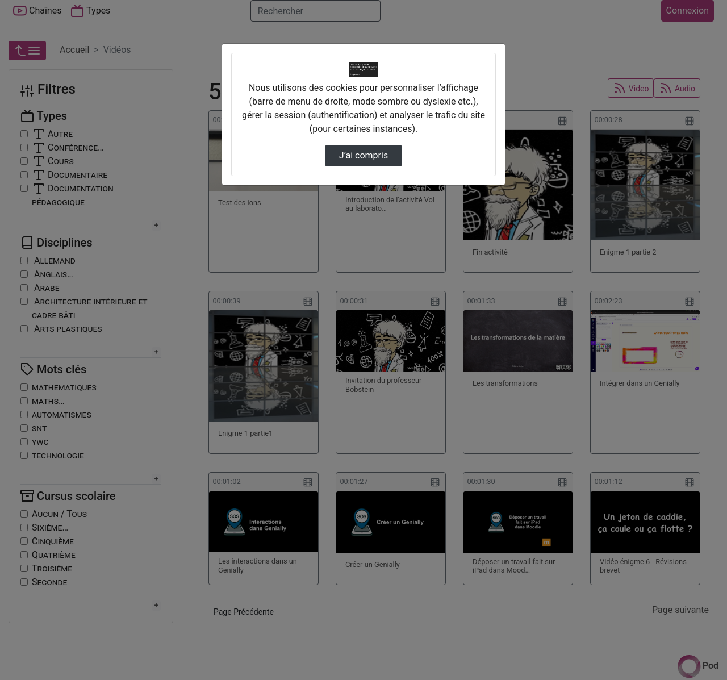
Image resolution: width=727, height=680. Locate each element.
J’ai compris (363, 155)
